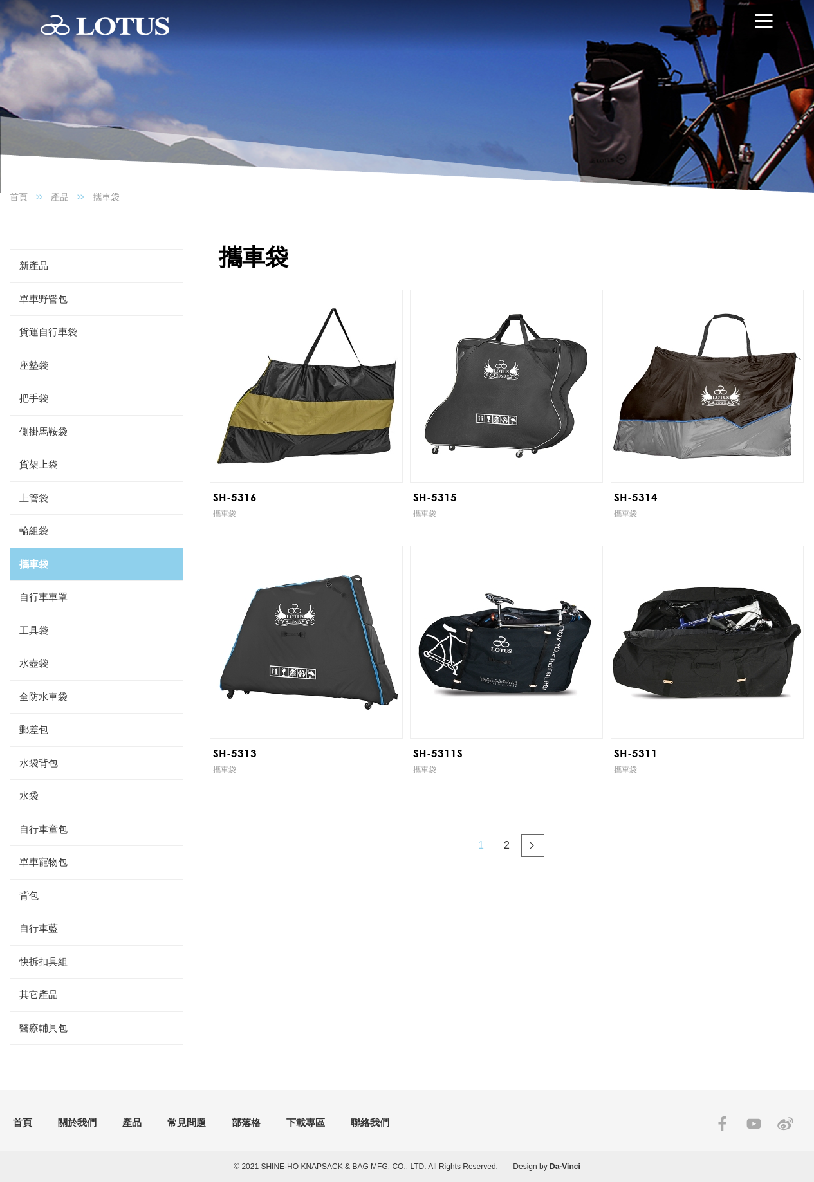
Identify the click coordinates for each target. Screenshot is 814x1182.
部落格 (246, 1122)
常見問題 (186, 1122)
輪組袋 (33, 530)
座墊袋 (33, 365)
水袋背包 (38, 762)
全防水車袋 (43, 696)
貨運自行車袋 (48, 331)
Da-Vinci (565, 1166)
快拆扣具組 (43, 961)
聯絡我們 (370, 1122)
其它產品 (38, 994)
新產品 (33, 265)
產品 (60, 197)
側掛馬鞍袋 (43, 431)
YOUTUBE (754, 1124)
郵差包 (33, 729)
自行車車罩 (43, 596)
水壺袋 (33, 663)
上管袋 (33, 497)
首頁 (19, 197)
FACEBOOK (722, 1124)
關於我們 (77, 1122)
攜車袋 (106, 197)
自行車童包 (43, 829)
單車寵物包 (43, 861)
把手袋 (33, 397)
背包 (29, 895)
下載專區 (305, 1122)
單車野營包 (43, 298)
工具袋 (33, 630)
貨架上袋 (38, 464)
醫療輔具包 (43, 1027)
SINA (785, 1124)
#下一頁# (532, 845)
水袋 (29, 795)
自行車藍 (38, 928)
